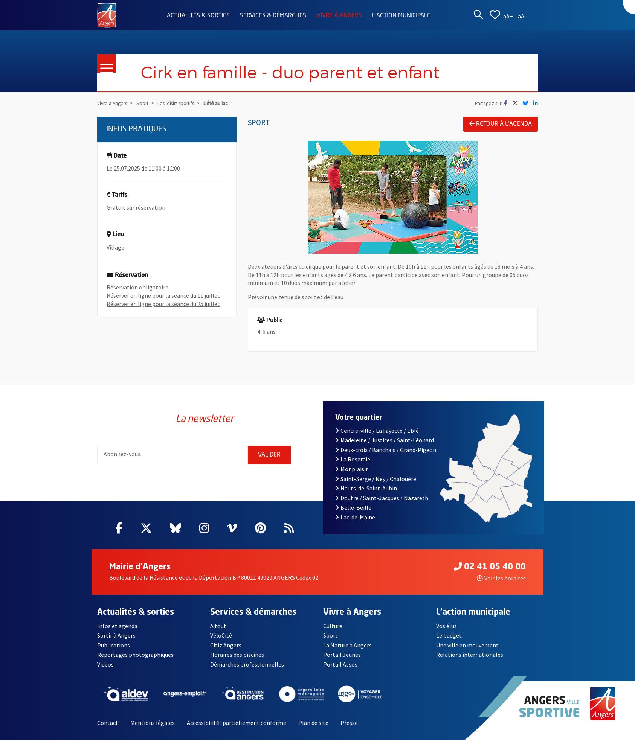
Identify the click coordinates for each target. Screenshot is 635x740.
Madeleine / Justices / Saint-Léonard (384, 440)
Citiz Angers (225, 645)
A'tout (218, 626)
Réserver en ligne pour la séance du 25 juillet (163, 304)
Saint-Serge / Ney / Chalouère (375, 479)
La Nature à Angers (347, 645)
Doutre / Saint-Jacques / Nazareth (381, 498)
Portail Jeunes (342, 654)
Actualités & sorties (198, 16)
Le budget (449, 635)
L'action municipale (401, 16)
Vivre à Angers (339, 16)
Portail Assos (340, 664)
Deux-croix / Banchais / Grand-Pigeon (385, 450)
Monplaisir (351, 469)
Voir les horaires (501, 578)
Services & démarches (273, 16)
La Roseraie (352, 459)
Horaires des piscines (237, 654)
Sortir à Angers (116, 635)
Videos (105, 664)
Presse (349, 722)
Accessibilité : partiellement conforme (236, 722)
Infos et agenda (117, 626)
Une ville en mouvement (467, 645)
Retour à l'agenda (500, 123)
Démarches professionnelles (247, 664)
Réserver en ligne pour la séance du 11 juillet (163, 295)
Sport (330, 635)
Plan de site (313, 722)
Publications (113, 645)
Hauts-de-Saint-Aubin (366, 488)
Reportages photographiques (135, 654)
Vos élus (446, 626)
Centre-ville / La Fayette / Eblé (377, 430)
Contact (107, 722)
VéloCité (221, 635)
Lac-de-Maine (355, 517)
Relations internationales (469, 654)
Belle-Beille (353, 507)
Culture (332, 626)
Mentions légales (152, 722)
